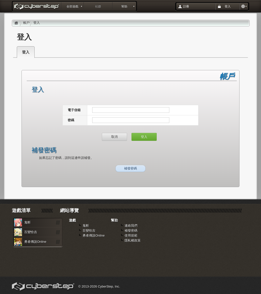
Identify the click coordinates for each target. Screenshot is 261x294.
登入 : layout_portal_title (37, 6)
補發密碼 (130, 168)
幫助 (124, 6)
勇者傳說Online (35, 242)
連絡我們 (131, 225)
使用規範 (131, 235)
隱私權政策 (133, 240)
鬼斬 (27, 222)
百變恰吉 (30, 232)
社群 (98, 6)
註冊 (186, 6)
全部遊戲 (72, 6)
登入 (228, 6)
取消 (114, 137)
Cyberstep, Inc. (43, 287)
